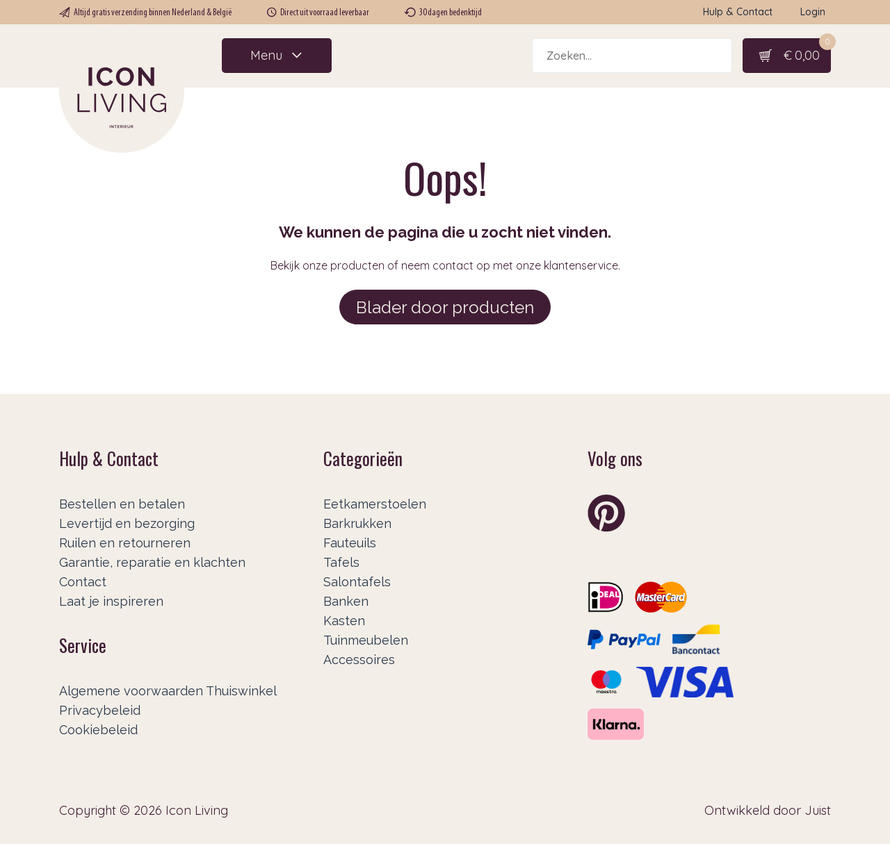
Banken (346, 601)
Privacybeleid (99, 710)
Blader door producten (445, 307)
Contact (82, 581)
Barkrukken (357, 523)
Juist (817, 810)
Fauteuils (349, 543)
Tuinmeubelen (365, 640)
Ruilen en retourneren (125, 543)
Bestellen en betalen (122, 504)
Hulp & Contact (737, 12)
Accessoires (359, 659)
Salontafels (357, 581)
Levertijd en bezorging (127, 523)
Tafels (341, 562)
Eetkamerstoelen (374, 504)
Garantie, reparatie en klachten (152, 562)
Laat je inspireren (111, 601)
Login (812, 12)
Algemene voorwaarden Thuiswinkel (168, 691)
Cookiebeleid (98, 729)
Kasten (344, 620)
